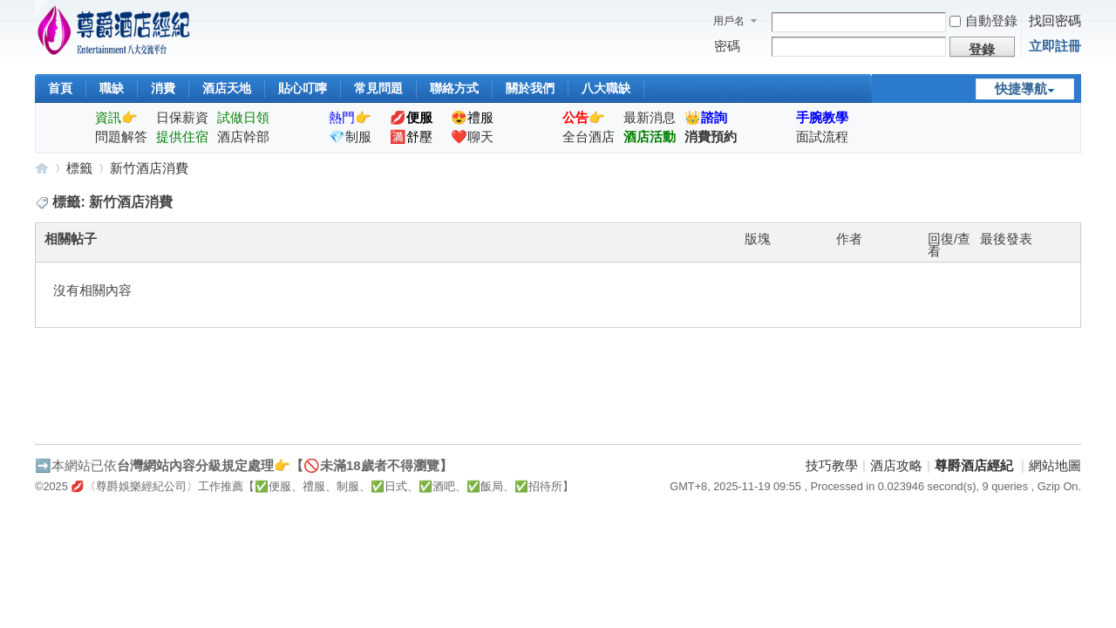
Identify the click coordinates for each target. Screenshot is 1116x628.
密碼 (727, 45)
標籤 (79, 167)
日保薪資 (182, 117)
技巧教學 (832, 465)
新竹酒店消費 (149, 167)
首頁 (60, 88)
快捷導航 (1021, 88)
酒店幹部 (243, 136)
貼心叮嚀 (302, 88)
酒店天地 (226, 88)
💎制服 (350, 136)
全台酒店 (588, 136)
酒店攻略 (896, 465)
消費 (163, 88)
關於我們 (530, 88)
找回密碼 (1055, 20)
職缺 (111, 88)
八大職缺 (606, 88)
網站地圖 (1055, 465)
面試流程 (822, 136)
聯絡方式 (454, 88)
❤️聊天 (472, 136)
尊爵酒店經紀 (42, 168)
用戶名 (729, 21)
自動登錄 (983, 20)
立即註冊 (1055, 45)
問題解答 (121, 136)
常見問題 (378, 88)
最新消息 (649, 117)
